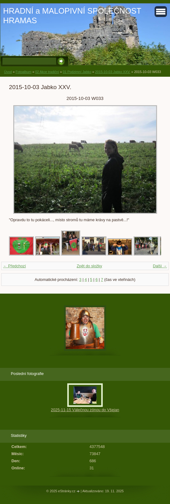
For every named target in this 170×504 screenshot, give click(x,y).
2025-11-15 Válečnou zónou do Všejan (85, 409)
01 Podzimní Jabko (77, 72)
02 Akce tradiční (47, 72)
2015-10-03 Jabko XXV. (112, 72)
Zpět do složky (89, 266)
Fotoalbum (23, 72)
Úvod (8, 72)
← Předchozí (14, 266)
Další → (160, 266)
